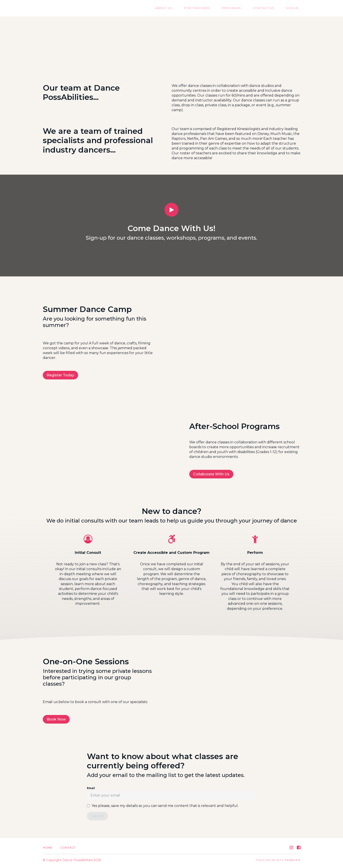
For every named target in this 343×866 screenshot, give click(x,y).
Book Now (56, 719)
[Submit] (97, 816)
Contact (68, 847)
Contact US (269, 8)
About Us (181, 8)
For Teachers (211, 8)
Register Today (60, 375)
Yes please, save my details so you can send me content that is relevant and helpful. (165, 806)
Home (47, 847)
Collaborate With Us (211, 474)
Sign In (294, 8)
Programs (241, 8)
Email (91, 788)
